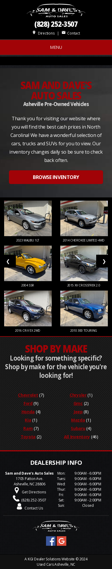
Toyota (28, 436)
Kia (28, 420)
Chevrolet (28, 395)
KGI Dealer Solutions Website (51, 559)
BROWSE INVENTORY (56, 177)
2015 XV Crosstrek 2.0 (84, 285)
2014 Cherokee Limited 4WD (84, 240)
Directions (43, 33)
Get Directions (34, 492)
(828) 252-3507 (56, 24)
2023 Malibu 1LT (28, 240)
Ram (28, 428)
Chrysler (78, 395)
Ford (28, 403)
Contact (71, 33)
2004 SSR (28, 285)
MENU (56, 47)
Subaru (78, 428)
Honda (28, 411)
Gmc (78, 403)
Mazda (78, 420)
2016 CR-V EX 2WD (28, 330)
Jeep (78, 411)
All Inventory (77, 436)
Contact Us (33, 508)
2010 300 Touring (84, 330)
